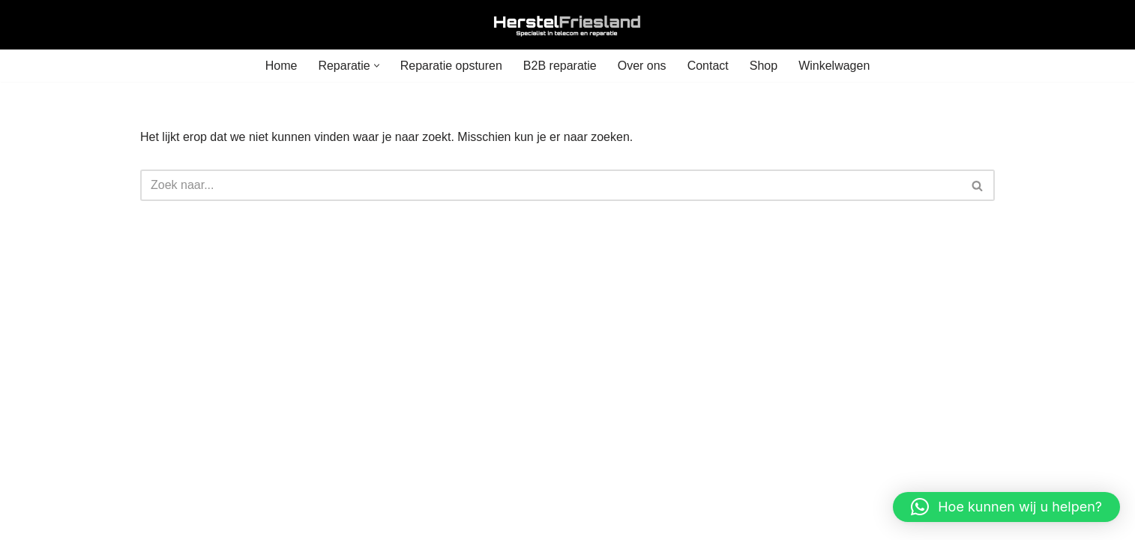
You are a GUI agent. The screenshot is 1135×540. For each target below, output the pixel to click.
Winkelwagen (834, 65)
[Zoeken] (550, 185)
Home (281, 65)
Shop (763, 65)
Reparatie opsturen (451, 65)
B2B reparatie (560, 65)
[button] (376, 65)
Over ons (642, 65)
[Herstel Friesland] (567, 25)
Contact (708, 65)
